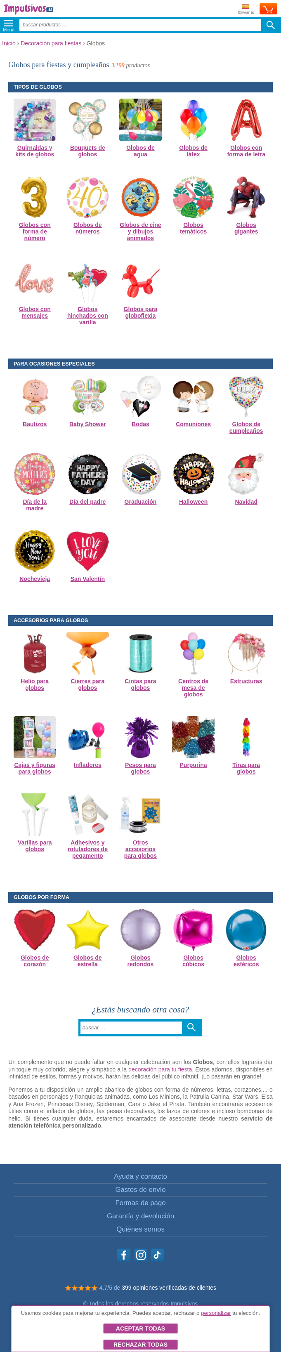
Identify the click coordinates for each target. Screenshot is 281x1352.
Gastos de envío (140, 1190)
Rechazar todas (140, 1344)
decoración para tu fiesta (160, 1069)
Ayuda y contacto (140, 1176)
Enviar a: (246, 9)
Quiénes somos (140, 1229)
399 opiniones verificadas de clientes (169, 1287)
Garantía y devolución (140, 1216)
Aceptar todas (140, 1328)
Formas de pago (140, 1203)
